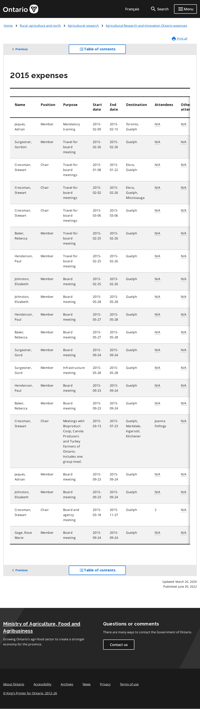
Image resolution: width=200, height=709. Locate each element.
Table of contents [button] (102, 50)
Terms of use (129, 684)
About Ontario (13, 684)
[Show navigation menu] (185, 9)
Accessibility (42, 684)
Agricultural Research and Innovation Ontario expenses (146, 25)
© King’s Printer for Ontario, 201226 (30, 693)
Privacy (105, 684)
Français (132, 9)
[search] (159, 9)
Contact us (119, 644)
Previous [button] (19, 49)
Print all (179, 38)
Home (8, 25)
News (87, 684)
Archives (67, 684)
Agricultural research (83, 25)
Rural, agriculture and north (40, 25)
